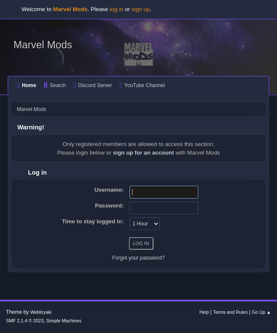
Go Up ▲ (261, 312)
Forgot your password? (138, 258)
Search (55, 85)
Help (204, 312)
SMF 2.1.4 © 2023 (25, 320)
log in (117, 9)
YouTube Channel (142, 85)
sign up (141, 9)
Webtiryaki (41, 312)
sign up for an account (143, 152)
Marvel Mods (42, 44)
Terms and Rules (230, 312)
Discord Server (93, 85)
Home (26, 85)
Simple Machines (63, 320)
